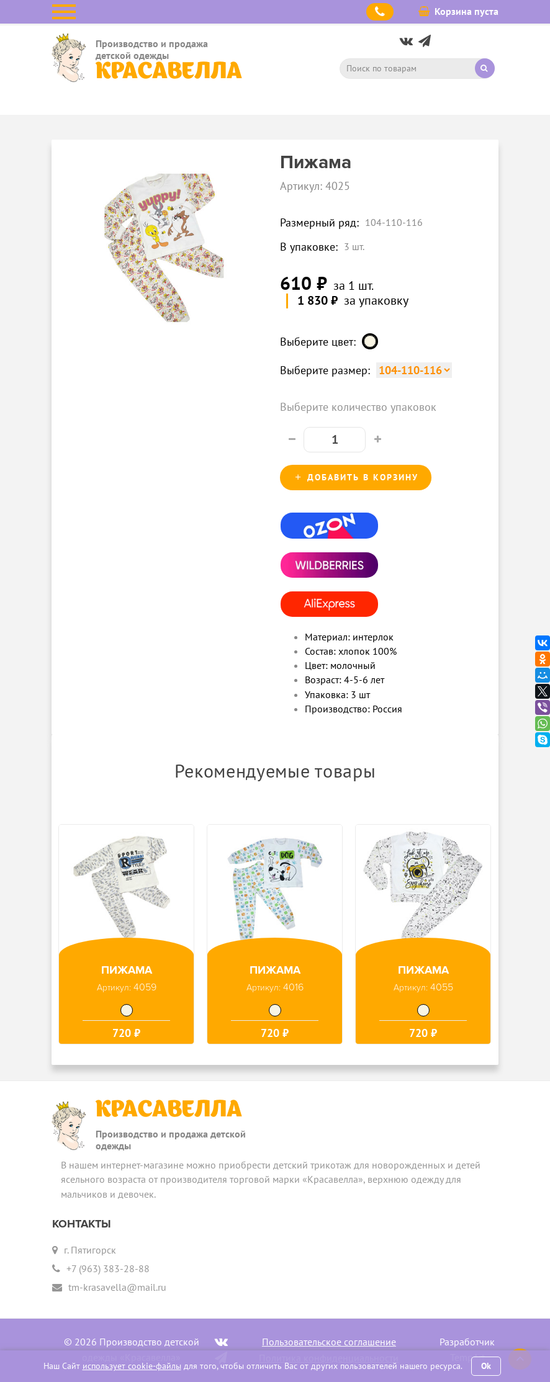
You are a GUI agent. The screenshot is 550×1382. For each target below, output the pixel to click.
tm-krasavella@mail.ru (117, 1287)
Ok (486, 1365)
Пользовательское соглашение (329, 1341)
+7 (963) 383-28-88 (108, 1268)
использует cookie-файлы (132, 1365)
